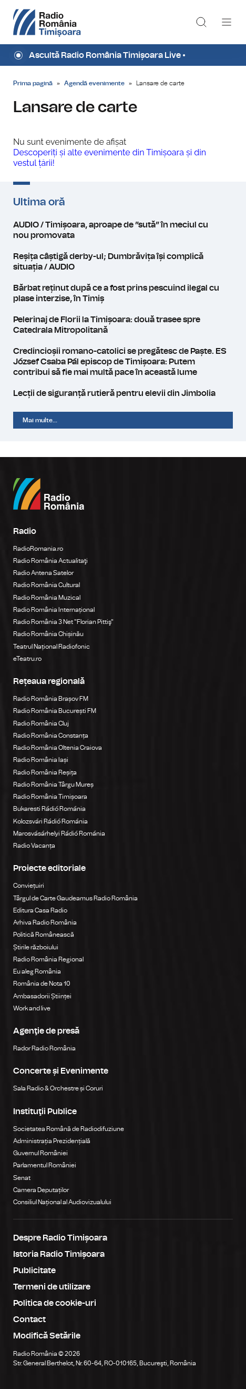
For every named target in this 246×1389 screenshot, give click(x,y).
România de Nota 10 (41, 983)
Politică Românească (43, 934)
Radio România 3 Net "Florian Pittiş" (63, 622)
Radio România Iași (40, 760)
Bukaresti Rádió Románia (49, 809)
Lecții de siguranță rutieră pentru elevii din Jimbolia (123, 393)
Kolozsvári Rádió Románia (50, 821)
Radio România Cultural (46, 585)
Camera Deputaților (41, 1190)
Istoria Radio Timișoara (59, 1254)
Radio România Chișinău (48, 634)
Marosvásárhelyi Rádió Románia (59, 833)
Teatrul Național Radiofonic (51, 646)
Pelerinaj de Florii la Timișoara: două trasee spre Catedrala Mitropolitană (123, 325)
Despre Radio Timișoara (60, 1238)
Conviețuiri (28, 885)
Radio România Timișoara (50, 796)
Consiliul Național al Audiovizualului (62, 1202)
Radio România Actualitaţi (50, 561)
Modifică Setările (46, 1336)
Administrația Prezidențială (51, 1141)
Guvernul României (40, 1153)
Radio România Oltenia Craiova (57, 748)
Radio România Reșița (45, 772)
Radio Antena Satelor (43, 573)
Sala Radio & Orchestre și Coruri (58, 1088)
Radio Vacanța (34, 845)
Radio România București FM (54, 711)
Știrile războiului (35, 947)
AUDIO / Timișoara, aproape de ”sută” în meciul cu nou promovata (123, 230)
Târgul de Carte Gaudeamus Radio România (75, 898)
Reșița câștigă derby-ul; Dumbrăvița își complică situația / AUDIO (123, 261)
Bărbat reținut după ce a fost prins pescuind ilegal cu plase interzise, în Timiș (123, 293)
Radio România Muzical (46, 597)
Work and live (31, 1008)
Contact (29, 1319)
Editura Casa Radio (40, 910)
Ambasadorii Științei (42, 996)
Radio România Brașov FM (50, 699)
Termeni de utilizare (51, 1287)
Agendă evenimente (94, 83)
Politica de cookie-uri (54, 1303)
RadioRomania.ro (38, 548)
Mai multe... (40, 420)
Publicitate (34, 1270)
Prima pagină (33, 83)
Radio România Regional (48, 959)
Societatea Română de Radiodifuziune (68, 1129)
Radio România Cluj (41, 723)
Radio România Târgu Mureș (53, 784)
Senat (21, 1178)
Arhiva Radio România (45, 922)
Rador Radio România (44, 1048)
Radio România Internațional (54, 610)
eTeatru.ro (27, 659)
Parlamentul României (44, 1165)
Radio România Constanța (50, 735)
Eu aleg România (37, 971)
